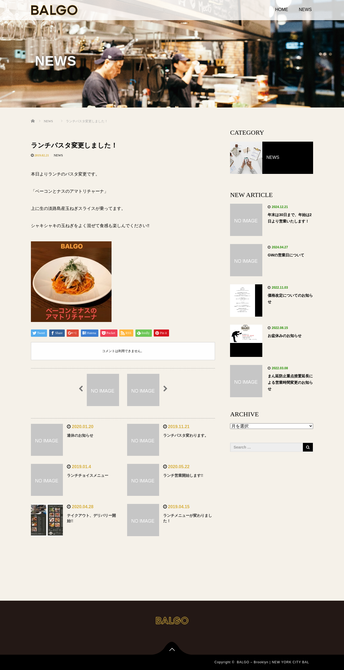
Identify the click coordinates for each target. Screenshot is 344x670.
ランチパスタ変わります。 (185, 435)
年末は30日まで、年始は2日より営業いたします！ (289, 218)
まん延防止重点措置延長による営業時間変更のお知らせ (290, 382)
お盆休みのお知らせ (285, 336)
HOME (281, 9)
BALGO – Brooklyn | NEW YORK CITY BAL (273, 662)
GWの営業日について (286, 255)
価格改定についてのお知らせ (290, 298)
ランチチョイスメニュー (87, 476)
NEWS (305, 9)
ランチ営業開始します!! (183, 476)
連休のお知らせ (80, 435)
